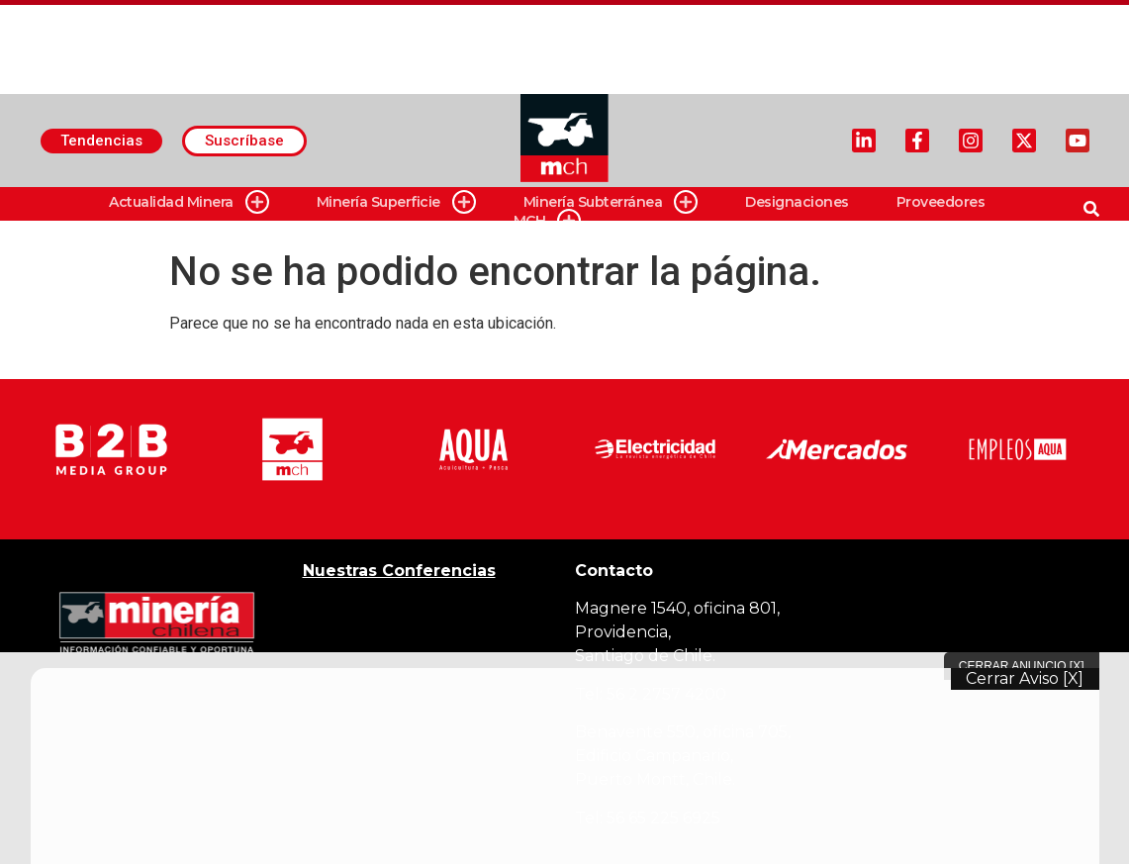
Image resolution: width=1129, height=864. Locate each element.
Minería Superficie (396, 202)
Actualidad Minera (189, 202)
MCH (548, 221)
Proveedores (941, 202)
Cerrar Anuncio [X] (1021, 666)
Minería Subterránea (611, 202)
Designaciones (797, 202)
